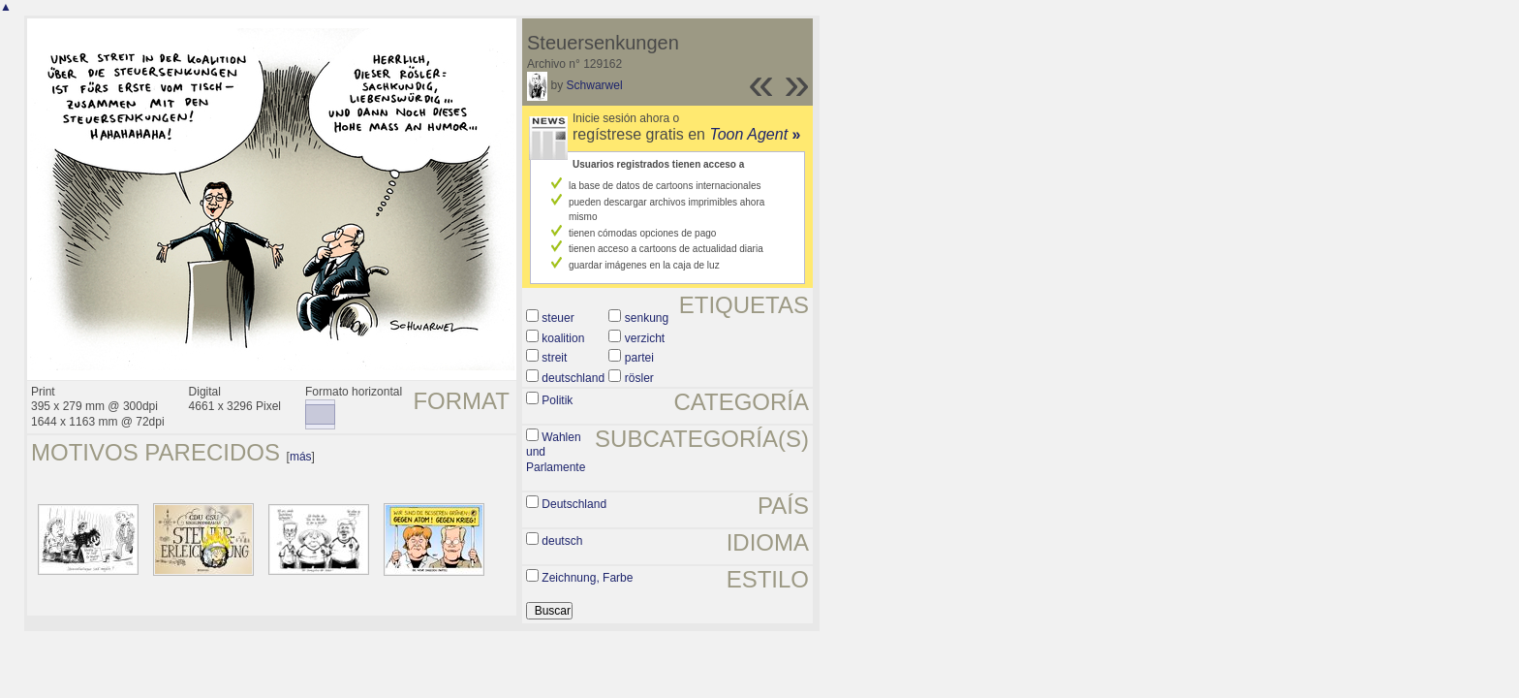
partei (639, 358)
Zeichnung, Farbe (587, 578)
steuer (558, 318)
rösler (639, 378)
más (301, 456)
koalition (563, 338)
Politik (557, 400)
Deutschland (574, 504)
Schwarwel (595, 85)
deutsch (562, 541)
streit (554, 358)
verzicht (645, 338)
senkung (646, 318)
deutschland (573, 378)
